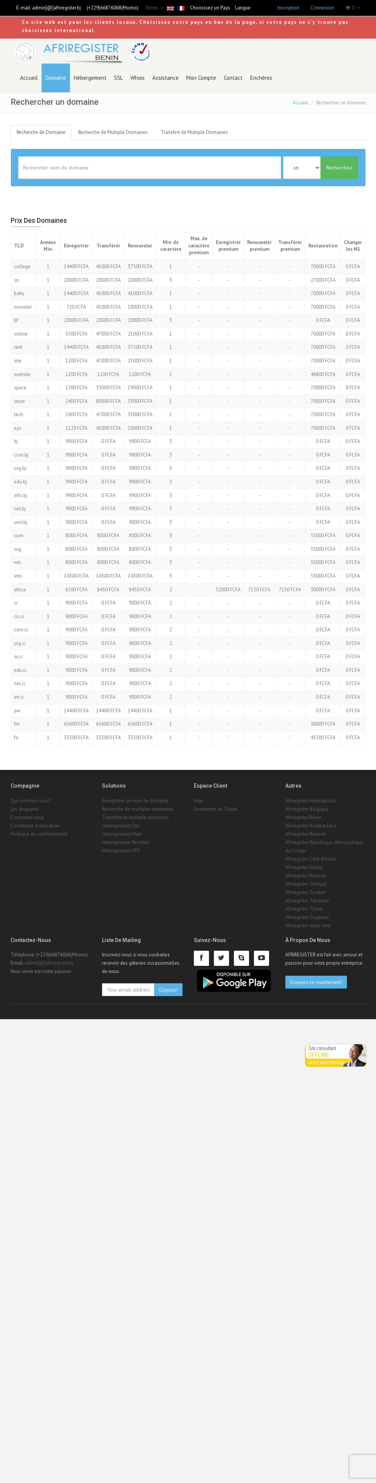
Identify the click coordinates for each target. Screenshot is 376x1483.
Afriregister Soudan (305, 892)
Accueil (29, 77)
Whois (137, 77)
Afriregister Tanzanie (307, 900)
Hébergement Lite (120, 825)
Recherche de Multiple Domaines (113, 132)
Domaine (55, 77)
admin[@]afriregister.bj (56, 8)
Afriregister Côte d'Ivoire (310, 859)
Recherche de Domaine (41, 132)
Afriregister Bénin (303, 817)
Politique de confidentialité (39, 834)
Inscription (288, 8)
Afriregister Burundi (305, 834)
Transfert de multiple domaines (135, 817)
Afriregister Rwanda (305, 875)
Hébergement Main (122, 834)
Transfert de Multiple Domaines (194, 132)
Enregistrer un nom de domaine (135, 800)
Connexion (322, 8)
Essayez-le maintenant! (316, 982)
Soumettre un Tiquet (216, 809)
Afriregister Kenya (303, 867)
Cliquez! (168, 989)
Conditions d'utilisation (35, 825)
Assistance (165, 77)
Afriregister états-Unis (308, 925)
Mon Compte (201, 77)
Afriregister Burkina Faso (311, 825)
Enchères (261, 77)
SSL (118, 77)
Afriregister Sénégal (306, 884)
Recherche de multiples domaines (137, 809)
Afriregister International (311, 800)
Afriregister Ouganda (307, 917)
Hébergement (90, 77)
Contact (233, 77)
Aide (198, 800)
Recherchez (339, 167)
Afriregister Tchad (303, 909)
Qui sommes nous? (31, 800)
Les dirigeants (25, 809)
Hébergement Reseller (125, 842)
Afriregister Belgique (306, 809)
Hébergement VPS (121, 850)
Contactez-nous (27, 817)
